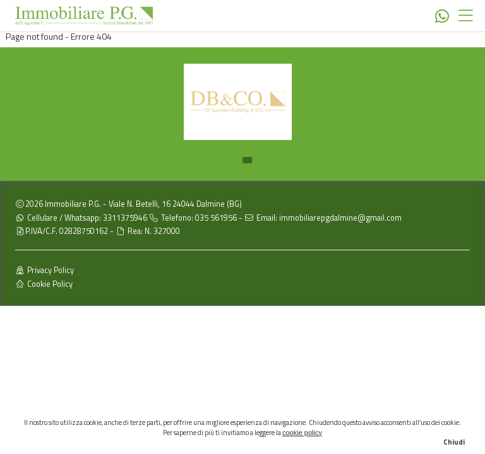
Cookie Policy (44, 284)
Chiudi (454, 442)
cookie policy (302, 432)
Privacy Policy (44, 270)
